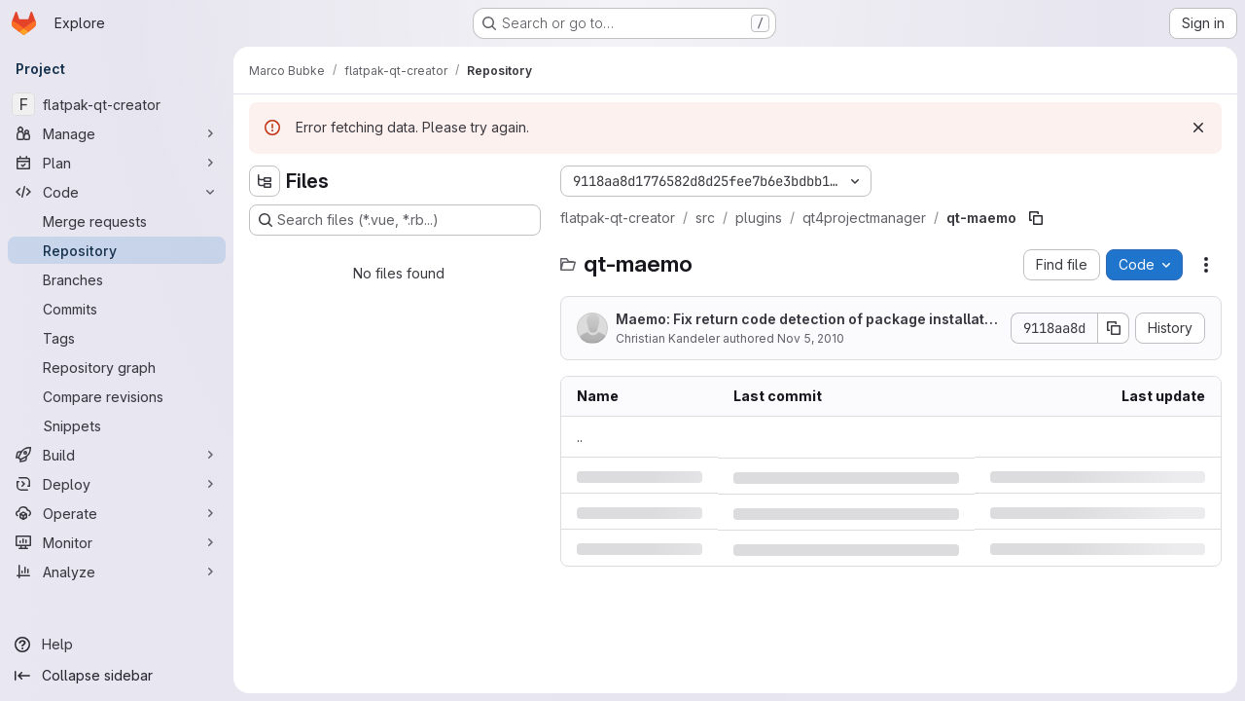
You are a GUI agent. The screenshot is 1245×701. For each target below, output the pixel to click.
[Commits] (117, 308)
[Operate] (117, 513)
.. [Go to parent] (580, 436)
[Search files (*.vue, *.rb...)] (395, 220)
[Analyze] (117, 571)
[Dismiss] (1198, 127)
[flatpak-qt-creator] (117, 104)
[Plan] (117, 162)
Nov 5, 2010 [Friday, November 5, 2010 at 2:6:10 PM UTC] (810, 338)
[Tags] (117, 337)
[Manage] (117, 133)
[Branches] (117, 279)
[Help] (117, 644)
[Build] (117, 454)
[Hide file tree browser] (264, 181)
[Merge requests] (117, 221)
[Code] (117, 191)
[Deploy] (117, 484)
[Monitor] (117, 542)
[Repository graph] (117, 367)
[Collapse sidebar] (117, 675)
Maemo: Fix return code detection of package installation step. (806, 320)
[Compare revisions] (117, 396)
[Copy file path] (1035, 218)
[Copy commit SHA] (1113, 328)
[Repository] (117, 250)
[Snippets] (117, 425)
